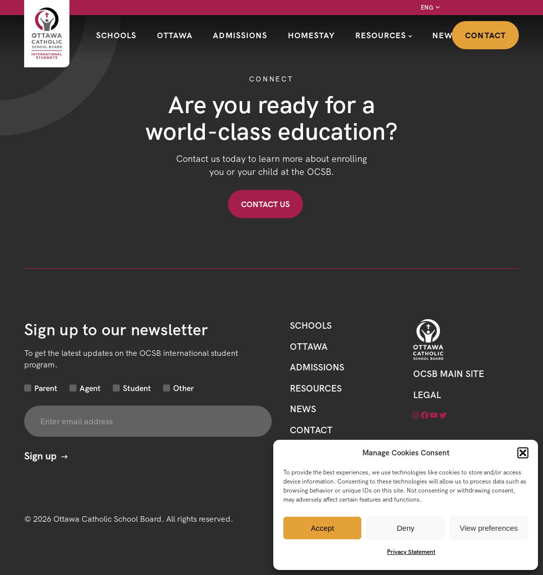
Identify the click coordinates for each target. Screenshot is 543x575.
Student (137, 388)
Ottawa (175, 35)
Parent (45, 388)
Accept (322, 528)
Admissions (240, 35)
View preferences (489, 528)
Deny (405, 528)
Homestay (311, 35)
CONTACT (311, 430)
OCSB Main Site (448, 373)
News (445, 35)
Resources (381, 35)
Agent (90, 388)
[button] (523, 453)
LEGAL (427, 395)
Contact (485, 35)
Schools (116, 35)
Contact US (265, 204)
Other (183, 388)
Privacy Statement (411, 551)
